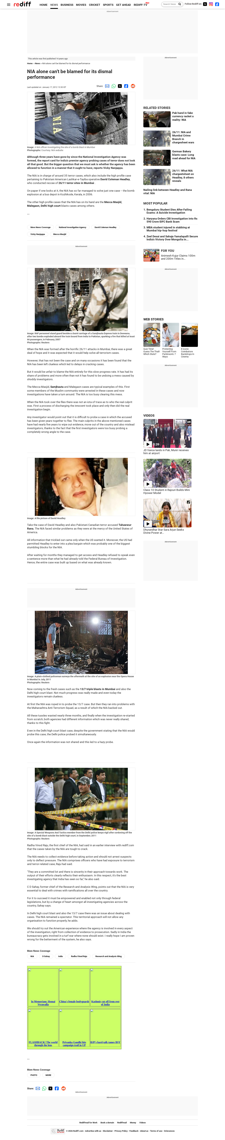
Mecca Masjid (59, 234)
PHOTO (33, 1075)
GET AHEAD (123, 4)
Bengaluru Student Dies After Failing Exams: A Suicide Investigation (169, 211)
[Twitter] (205, 4)
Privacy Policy (121, 1131)
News (37, 63)
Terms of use (156, 1131)
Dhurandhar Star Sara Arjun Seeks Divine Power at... (163, 531)
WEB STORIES (153, 319)
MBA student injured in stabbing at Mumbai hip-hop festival (168, 229)
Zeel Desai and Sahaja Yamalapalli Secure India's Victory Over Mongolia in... (172, 238)
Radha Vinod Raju (79, 956)
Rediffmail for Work (88, 1122)
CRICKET (94, 4)
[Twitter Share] (119, 86)
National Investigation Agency (72, 227)
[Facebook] (217, 4)
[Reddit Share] (132, 86)
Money (133, 1122)
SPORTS (108, 4)
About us (144, 1131)
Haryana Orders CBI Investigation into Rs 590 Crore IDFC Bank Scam (172, 220)
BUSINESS (67, 4)
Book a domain (107, 1122)
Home (30, 63)
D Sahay (46, 956)
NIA (32, 956)
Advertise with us (93, 1131)
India (60, 956)
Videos (142, 1122)
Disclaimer (108, 1131)
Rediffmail (122, 1122)
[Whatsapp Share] (113, 86)
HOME (43, 4)
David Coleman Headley (105, 227)
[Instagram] (211, 4)
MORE (48, 1075)
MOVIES (81, 4)
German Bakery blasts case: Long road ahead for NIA (183, 155)
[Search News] (179, 4)
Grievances (169, 1131)
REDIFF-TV (140, 4)
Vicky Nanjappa (37, 234)
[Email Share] (106, 86)
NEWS (54, 4)
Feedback (133, 1131)
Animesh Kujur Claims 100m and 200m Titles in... (178, 257)
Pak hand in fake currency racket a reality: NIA (183, 116)
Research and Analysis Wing (108, 956)
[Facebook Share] (126, 86)
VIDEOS (148, 415)
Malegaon (33, 205)
